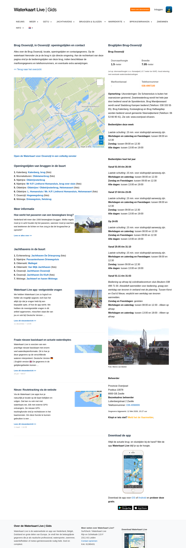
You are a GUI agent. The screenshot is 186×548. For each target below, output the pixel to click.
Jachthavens (65, 22)
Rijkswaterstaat (98, 147)
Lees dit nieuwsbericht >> (25, 321)
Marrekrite (116, 22)
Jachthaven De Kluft (38, 275)
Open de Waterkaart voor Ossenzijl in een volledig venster (45, 156)
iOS (133, 498)
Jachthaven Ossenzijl (38, 271)
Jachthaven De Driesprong (45, 255)
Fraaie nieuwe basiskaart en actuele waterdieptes (42, 339)
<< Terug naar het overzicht (28, 69)
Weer (33, 22)
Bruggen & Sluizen (90, 22)
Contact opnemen (89, 541)
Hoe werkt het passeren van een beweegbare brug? (44, 215)
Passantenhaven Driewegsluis (43, 259)
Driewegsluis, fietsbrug (39, 199)
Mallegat (32, 263)
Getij (47, 22)
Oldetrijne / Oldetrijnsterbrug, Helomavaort (50, 187)
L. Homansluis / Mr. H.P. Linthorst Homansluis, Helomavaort (59, 191)
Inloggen (158, 9)
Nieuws (20, 22)
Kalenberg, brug (37, 172)
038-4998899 (133, 405)
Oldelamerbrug (41, 176)
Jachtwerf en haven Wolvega (42, 278)
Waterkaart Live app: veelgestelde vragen (38, 289)
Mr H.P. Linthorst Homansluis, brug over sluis (51, 184)
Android (142, 498)
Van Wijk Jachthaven (39, 267)
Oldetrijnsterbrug (36, 180)
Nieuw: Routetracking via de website (35, 389)
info (20, 28)
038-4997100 (148, 86)
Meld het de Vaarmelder (140, 417)
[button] (100, 82)
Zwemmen (162, 22)
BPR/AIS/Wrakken (141, 22)
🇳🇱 (30, 28)
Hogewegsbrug (35, 195)
